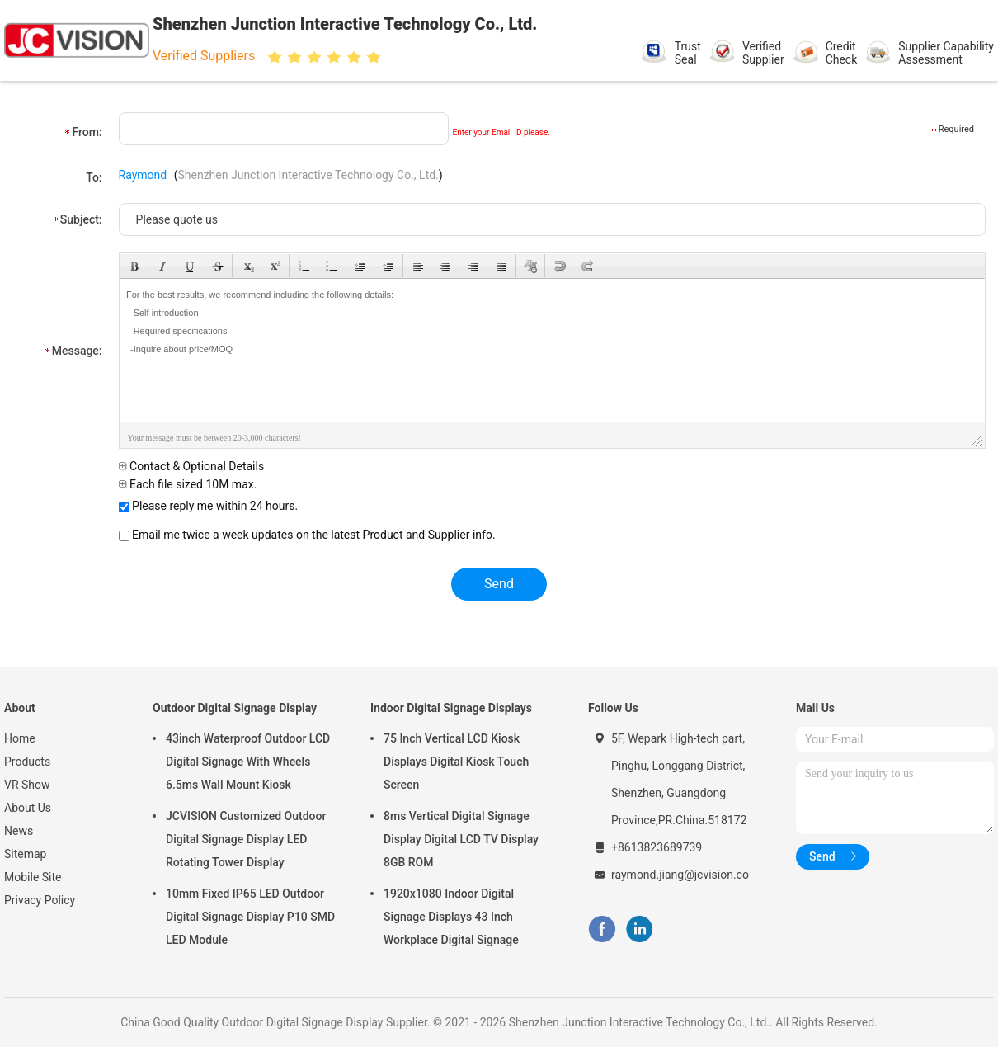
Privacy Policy (39, 900)
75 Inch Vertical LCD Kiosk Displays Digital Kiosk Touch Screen (456, 761)
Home (19, 738)
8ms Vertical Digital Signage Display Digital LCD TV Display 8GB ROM (461, 839)
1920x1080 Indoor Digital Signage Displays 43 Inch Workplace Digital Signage (451, 916)
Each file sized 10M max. (188, 484)
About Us (27, 807)
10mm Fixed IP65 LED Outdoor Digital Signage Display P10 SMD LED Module (250, 916)
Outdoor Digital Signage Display (235, 708)
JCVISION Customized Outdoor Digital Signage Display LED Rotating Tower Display (246, 839)
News (18, 830)
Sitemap (25, 854)
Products (27, 761)
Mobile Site (33, 877)
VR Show (27, 784)
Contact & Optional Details (192, 466)
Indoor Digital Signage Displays (451, 708)
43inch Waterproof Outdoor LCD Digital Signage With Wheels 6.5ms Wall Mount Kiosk (248, 761)
